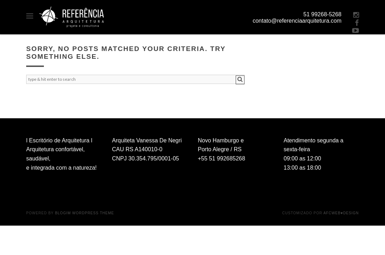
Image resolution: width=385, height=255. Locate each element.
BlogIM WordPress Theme (84, 213)
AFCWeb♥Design (341, 213)
